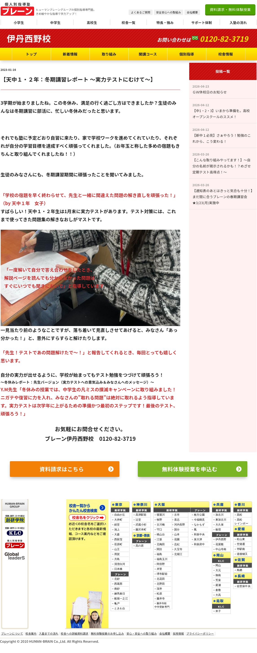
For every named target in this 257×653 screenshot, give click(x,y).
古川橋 (161, 524)
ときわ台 (119, 608)
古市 (177, 514)
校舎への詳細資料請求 (74, 633)
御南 (218, 575)
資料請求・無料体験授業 (230, 9)
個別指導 (186, 54)
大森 (117, 534)
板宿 (218, 529)
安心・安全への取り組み (141, 633)
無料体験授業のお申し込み (107, 633)
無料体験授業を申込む (202, 469)
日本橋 (118, 569)
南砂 (117, 588)
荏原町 (118, 544)
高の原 (140, 545)
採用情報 (178, 633)
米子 (218, 611)
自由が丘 (119, 514)
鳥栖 (239, 570)
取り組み (109, 54)
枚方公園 (199, 514)
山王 (117, 549)
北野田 (161, 583)
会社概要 (192, 12)
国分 (177, 529)
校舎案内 (30, 633)
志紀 (177, 544)
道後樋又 (242, 554)
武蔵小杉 (141, 524)
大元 (218, 570)
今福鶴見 (199, 519)
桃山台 (161, 534)
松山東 (241, 539)
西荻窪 (118, 539)
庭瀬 (218, 585)
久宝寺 (178, 549)
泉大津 (198, 539)
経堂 (117, 524)
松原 (159, 593)
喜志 (177, 519)
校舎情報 (225, 54)
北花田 (161, 578)
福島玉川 (162, 559)
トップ (31, 54)
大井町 (118, 519)
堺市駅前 (162, 573)
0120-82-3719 (224, 38)
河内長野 (179, 524)
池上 (117, 529)
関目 (159, 549)
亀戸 (117, 603)
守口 (159, 529)
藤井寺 (161, 598)
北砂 (117, 578)
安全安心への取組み (168, 12)
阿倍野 (161, 564)
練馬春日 (119, 593)
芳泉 (218, 580)
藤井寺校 (162, 607)
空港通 (241, 544)
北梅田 (161, 544)
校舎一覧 (128, 22)
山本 (177, 534)
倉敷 (218, 590)
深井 (159, 588)
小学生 (19, 22)
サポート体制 (201, 22)
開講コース (148, 54)
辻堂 (138, 519)
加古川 (219, 514)
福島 (159, 554)
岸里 (159, 569)
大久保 (219, 524)
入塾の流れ (238, 22)
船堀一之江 (121, 598)
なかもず (199, 524)
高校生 (92, 22)
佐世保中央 (244, 586)
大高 (218, 595)
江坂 (159, 539)
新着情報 (70, 54)
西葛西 (118, 583)
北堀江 (178, 554)
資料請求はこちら (77, 469)
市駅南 (241, 549)
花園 (177, 539)
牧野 (159, 519)
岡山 (218, 565)
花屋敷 (219, 544)
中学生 (55, 22)
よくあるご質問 (140, 12)
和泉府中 (199, 544)
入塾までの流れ (48, 633)
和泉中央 (199, 534)
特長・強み (165, 22)
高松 (239, 514)
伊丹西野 (220, 539)
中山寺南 (220, 549)
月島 (117, 559)
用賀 (117, 554)
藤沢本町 (141, 529)
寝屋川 (161, 514)
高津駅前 (141, 514)
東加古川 (220, 519)
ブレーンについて (12, 633)
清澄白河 (119, 564)
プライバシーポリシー (200, 633)
